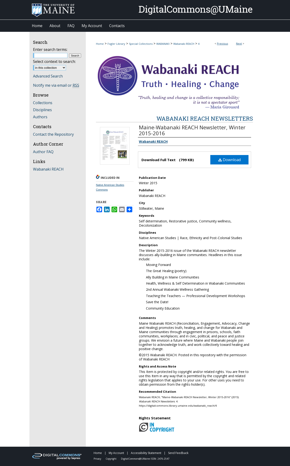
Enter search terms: (50, 49)
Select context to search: (54, 61)
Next (239, 43)
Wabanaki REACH (183, 43)
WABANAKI (163, 43)
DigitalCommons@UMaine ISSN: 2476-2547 (145, 458)
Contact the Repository (53, 134)
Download (229, 159)
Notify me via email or (56, 85)
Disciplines (42, 109)
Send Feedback (178, 453)
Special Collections (141, 43)
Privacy (98, 458)
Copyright (111, 458)
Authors (40, 116)
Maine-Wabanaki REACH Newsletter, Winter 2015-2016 (192, 130)
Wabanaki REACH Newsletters (204, 118)
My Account (117, 453)
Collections (42, 102)
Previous (222, 43)
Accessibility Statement (146, 453)
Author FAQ (43, 151)
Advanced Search (48, 76)
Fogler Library (116, 43)
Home (100, 43)
